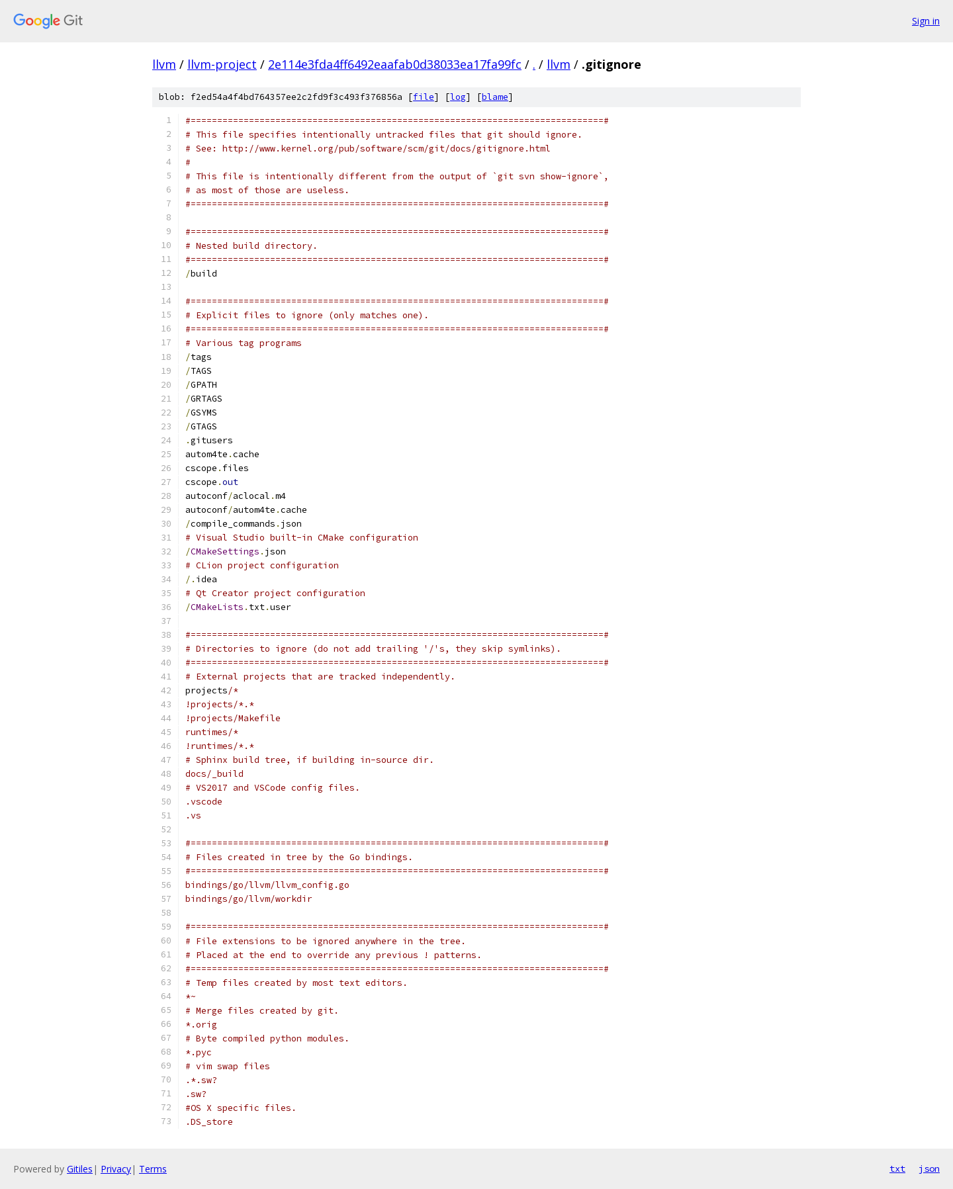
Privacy (116, 1169)
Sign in (926, 21)
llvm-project (222, 64)
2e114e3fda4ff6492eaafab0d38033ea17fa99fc (395, 64)
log (458, 97)
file (423, 97)
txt (897, 1168)
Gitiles (80, 1169)
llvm (164, 64)
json (929, 1168)
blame (495, 97)
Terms (153, 1169)
